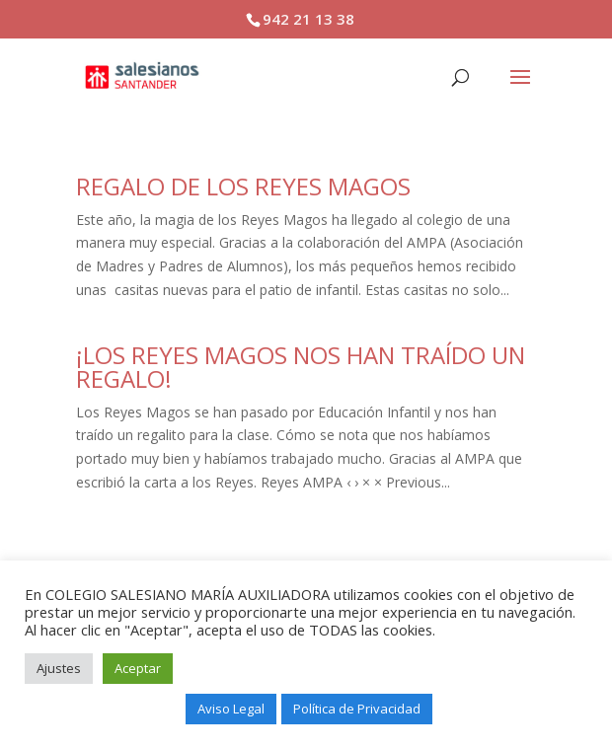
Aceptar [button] (138, 668)
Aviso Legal (231, 708)
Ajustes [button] (59, 668)
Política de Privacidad (357, 708)
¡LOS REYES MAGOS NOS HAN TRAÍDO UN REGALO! (300, 366)
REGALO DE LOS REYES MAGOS (243, 186)
